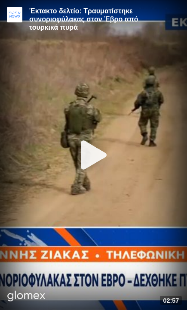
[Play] (94, 155)
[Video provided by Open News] (14, 14)
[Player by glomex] (26, 297)
